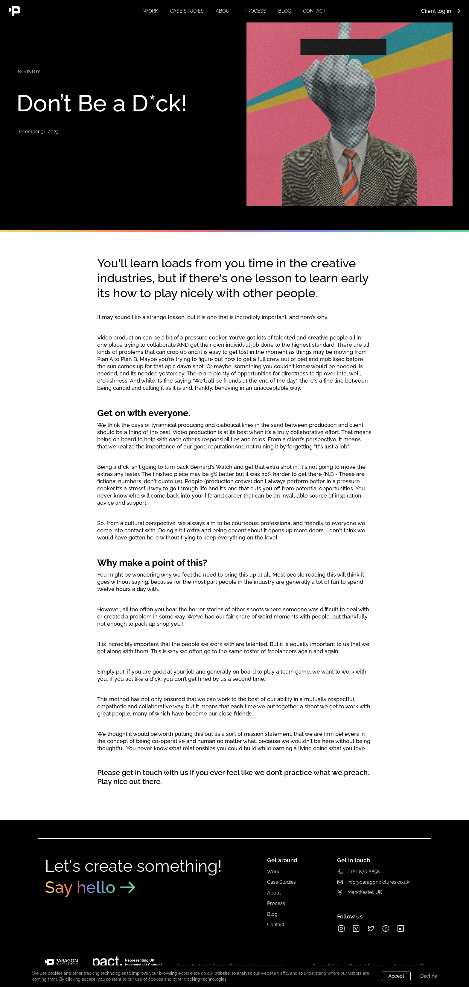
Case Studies (281, 882)
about (224, 11)
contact (314, 11)
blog (284, 11)
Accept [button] (396, 976)
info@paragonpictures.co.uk (378, 882)
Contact (275, 924)
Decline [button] (428, 976)
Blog (272, 914)
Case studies (187, 11)
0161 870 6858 (364, 871)
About (274, 893)
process (255, 11)
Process (276, 903)
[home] (46, 11)
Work (150, 11)
